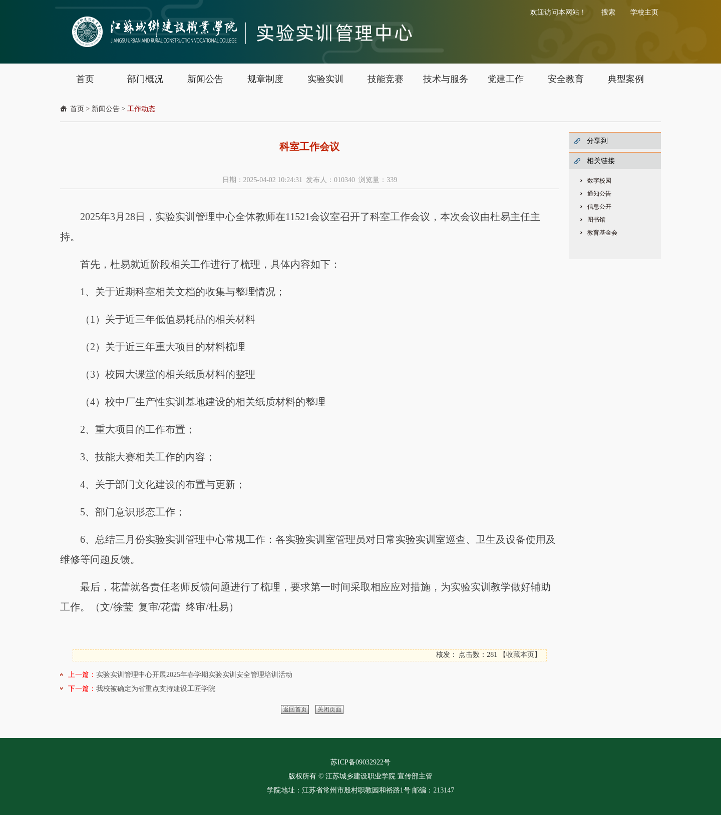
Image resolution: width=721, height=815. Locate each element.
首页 (77, 109)
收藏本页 (520, 654)
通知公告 (599, 193)
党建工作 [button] (506, 79)
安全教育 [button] (566, 79)
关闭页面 (329, 709)
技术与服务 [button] (445, 79)
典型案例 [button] (626, 79)
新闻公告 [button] (205, 79)
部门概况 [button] (145, 79)
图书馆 (596, 219)
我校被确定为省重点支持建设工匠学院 (155, 688)
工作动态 (141, 109)
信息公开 (599, 206)
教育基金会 (602, 232)
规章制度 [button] (265, 79)
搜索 (608, 12)
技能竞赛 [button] (386, 79)
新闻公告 (106, 109)
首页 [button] (85, 79)
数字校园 (599, 180)
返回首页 (295, 709)
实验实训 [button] (325, 79)
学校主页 (644, 12)
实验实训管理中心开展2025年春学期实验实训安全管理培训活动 (194, 674)
